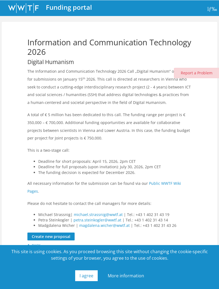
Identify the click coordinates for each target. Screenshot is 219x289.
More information (126, 276)
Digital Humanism (50, 62)
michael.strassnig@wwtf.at (98, 214)
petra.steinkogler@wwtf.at (97, 220)
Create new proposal (51, 236)
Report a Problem (196, 72)
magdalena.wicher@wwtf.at (104, 225)
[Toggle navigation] (211, 9)
